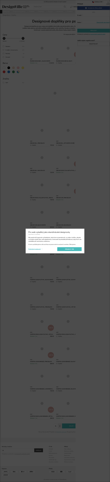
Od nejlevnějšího (81, 34)
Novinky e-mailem (7, 446)
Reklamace (67, 455)
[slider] (4, 38)
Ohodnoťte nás (52, 459)
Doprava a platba (68, 451)
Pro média (51, 457)
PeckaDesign (63, 479)
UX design (46, 479)
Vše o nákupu (67, 449)
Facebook (97, 451)
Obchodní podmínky (69, 457)
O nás (50, 451)
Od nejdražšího (92, 34)
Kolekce (81, 449)
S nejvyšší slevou (102, 34)
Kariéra (51, 455)
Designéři (81, 451)
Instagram (97, 449)
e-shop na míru (54, 479)
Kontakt (51, 449)
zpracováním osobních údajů (22, 454)
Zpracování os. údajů (69, 459)
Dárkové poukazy (68, 462)
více (105, 11)
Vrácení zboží (67, 453)
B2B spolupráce (53, 453)
